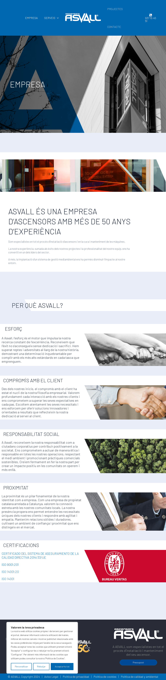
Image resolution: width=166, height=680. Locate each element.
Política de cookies (105, 676)
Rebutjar (41, 666)
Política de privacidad (76, 676)
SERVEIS (52, 18)
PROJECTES (114, 9)
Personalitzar (21, 666)
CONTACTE (114, 27)
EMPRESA (32, 18)
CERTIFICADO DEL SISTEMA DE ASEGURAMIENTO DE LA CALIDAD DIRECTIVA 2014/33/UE (40, 555)
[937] (150, 17)
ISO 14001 (8, 579)
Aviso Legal (51, 676)
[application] (57, 18)
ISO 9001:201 (10, 564)
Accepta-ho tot (62, 666)
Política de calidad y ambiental (139, 676)
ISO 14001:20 (10, 572)
